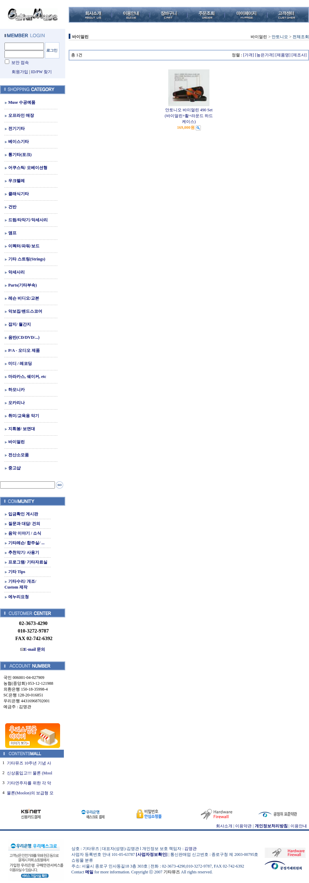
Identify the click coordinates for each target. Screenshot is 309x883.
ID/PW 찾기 (41, 71)
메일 (89, 872)
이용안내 (298, 826)
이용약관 (243, 826)
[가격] (248, 55)
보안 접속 (20, 62)
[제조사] (299, 55)
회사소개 (224, 826)
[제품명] (282, 55)
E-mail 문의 (32, 649)
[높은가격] (264, 55)
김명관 (190, 848)
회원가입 (20, 71)
